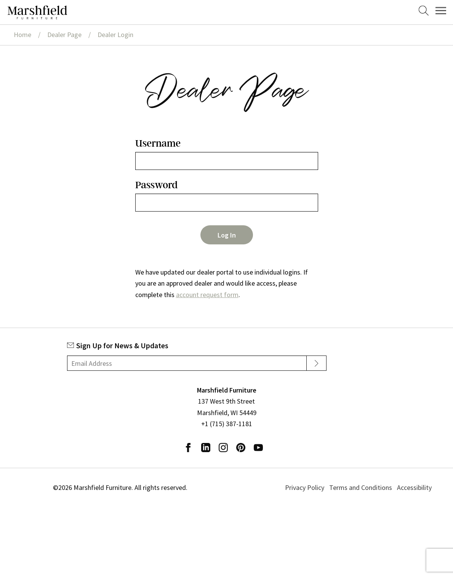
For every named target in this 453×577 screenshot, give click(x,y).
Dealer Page (64, 34)
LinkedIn (205, 447)
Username (158, 143)
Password (156, 185)
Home (22, 34)
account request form (207, 294)
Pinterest (240, 447)
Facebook (188, 447)
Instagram (223, 447)
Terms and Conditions (360, 487)
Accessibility (414, 487)
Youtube (258, 447)
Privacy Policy (304, 487)
